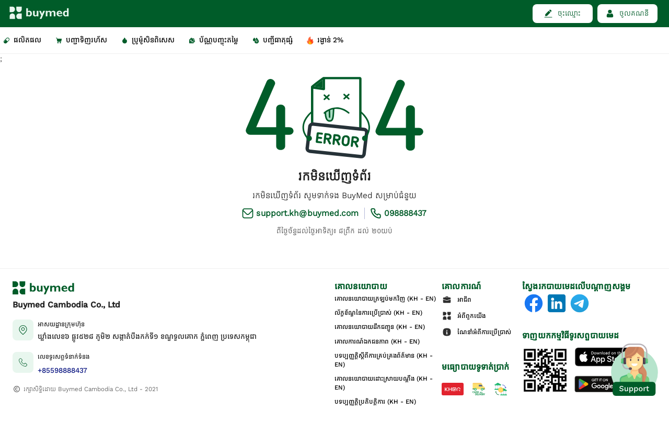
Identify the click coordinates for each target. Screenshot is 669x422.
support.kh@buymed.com (307, 213)
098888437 (405, 213)
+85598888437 (62, 370)
